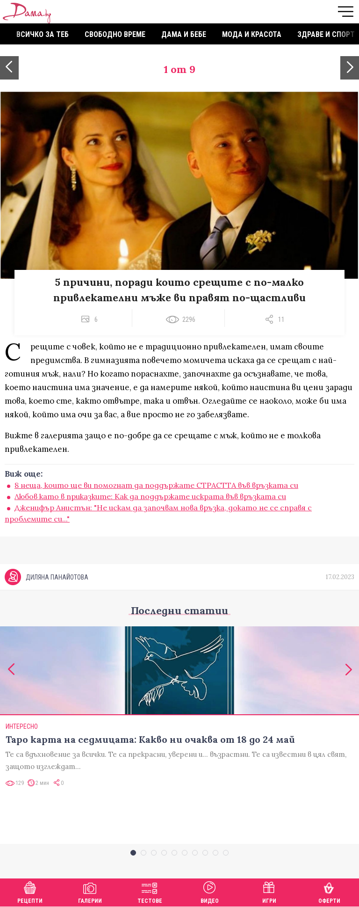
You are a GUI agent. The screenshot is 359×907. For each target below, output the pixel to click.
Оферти (329, 891)
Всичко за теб (42, 34)
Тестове (149, 891)
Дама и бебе (183, 34)
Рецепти (30, 891)
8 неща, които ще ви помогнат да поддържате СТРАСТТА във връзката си (156, 485)
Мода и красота (251, 34)
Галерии (90, 891)
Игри (269, 891)
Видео (210, 891)
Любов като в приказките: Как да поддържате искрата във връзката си (150, 496)
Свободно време (115, 34)
